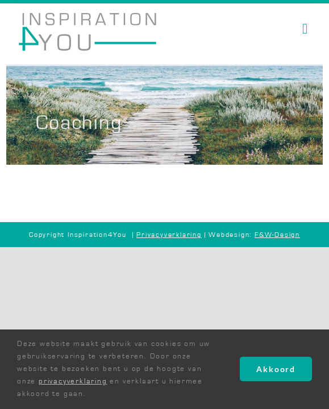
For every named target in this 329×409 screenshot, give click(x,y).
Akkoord (275, 369)
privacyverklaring (73, 381)
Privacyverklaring (169, 234)
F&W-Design (277, 234)
